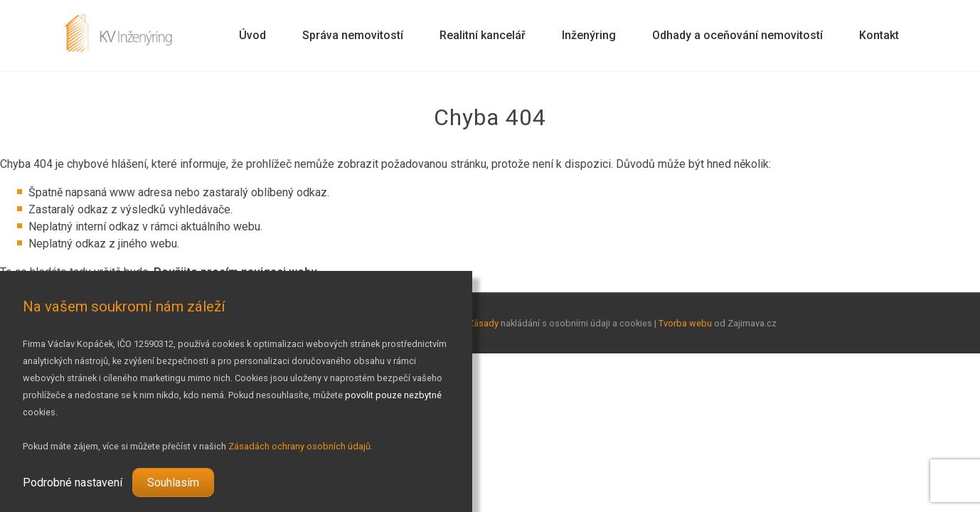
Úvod (252, 35)
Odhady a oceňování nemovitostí (737, 35)
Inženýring (589, 35)
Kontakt (879, 35)
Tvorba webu (685, 323)
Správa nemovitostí (352, 35)
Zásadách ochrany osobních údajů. (300, 446)
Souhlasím (173, 482)
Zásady (483, 323)
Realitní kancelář (483, 35)
